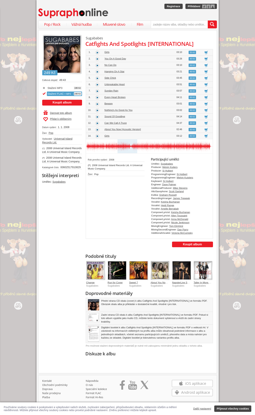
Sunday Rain (111, 90)
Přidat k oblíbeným (57, 119)
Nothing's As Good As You (119, 110)
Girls (107, 52)
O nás (89, 385)
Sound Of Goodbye (115, 116)
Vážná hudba (81, 24)
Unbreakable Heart (115, 84)
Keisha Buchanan (170, 201)
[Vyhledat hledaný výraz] (212, 24)
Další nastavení (202, 408)
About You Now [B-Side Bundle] (168, 282)
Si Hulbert (167, 170)
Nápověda (92, 381)
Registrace (173, 6)
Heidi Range (167, 205)
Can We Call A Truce (116, 123)
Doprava (47, 389)
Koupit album (62, 102)
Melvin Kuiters (170, 167)
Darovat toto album (58, 113)
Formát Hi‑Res (94, 397)
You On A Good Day (115, 58)
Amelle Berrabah (170, 208)
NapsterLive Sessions (183, 282)
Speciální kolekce (96, 389)
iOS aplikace (192, 383)
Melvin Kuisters (185, 177)
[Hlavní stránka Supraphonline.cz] (73, 13)
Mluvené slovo (114, 24)
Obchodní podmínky (55, 385)
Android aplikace (192, 392)
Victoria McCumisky (182, 233)
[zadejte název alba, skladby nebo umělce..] (179, 24)
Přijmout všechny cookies (233, 408)
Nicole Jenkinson (180, 222)
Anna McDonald (179, 219)
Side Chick (110, 77)
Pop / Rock (52, 24)
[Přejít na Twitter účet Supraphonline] (144, 386)
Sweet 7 (133, 282)
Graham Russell (168, 195)
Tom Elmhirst (176, 226)
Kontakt (47, 381)
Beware (109, 103)
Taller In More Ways (204, 282)
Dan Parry (182, 229)
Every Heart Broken (115, 97)
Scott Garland (176, 191)
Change (90, 282)
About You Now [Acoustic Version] (123, 129)
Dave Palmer (169, 184)
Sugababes (59, 181)
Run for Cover (115, 282)
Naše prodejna (51, 393)
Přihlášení (194, 6)
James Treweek (181, 198)
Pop (51, 132)
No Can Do (110, 65)
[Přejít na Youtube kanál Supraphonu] (132, 386)
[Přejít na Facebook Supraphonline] (122, 386)
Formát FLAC (93, 393)
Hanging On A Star (115, 71)
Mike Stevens (180, 188)
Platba (46, 397)
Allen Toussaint (179, 215)
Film (140, 24)
